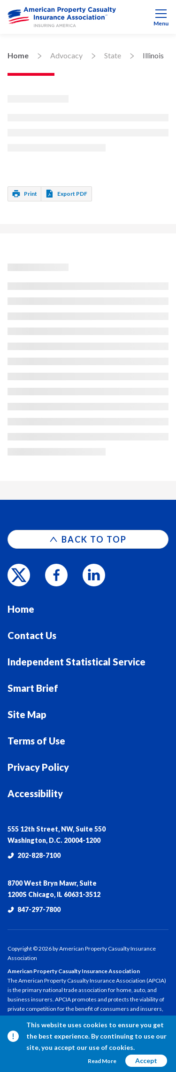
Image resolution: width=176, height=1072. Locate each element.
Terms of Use (36, 740)
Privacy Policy (38, 767)
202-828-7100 (34, 855)
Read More (102, 1060)
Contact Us (32, 635)
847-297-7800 (34, 909)
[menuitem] (88, 17)
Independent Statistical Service (76, 661)
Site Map (27, 714)
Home (18, 55)
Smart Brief (33, 688)
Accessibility (35, 793)
